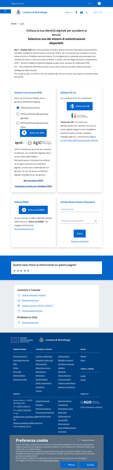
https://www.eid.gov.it (24, 228)
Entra (80, 233)
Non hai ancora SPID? (33, 180)
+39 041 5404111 (23, 406)
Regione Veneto (17, 3)
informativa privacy (51, 460)
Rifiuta (70, 464)
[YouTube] (80, 12)
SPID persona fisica (30, 107)
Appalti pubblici (42, 379)
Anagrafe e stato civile (44, 360)
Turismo (39, 390)
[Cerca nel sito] (100, 12)
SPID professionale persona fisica (34, 123)
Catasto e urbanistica (44, 356)
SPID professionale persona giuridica (34, 114)
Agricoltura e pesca (43, 368)
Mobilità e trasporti (65, 360)
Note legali (62, 412)
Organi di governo (20, 356)
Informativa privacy (65, 408)
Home (13, 23)
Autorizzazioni (41, 364)
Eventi (83, 379)
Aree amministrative (21, 360)
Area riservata (63, 424)
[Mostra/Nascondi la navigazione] (5, 10)
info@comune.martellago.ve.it (25, 416)
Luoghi (83, 375)
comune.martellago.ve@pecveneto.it (27, 423)
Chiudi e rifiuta (87, 440)
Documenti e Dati (20, 379)
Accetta (89, 464)
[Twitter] (85, 12)
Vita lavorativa (63, 356)
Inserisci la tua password (72, 220)
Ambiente (62, 371)
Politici (15, 368)
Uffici (15, 364)
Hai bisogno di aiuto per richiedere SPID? (33, 186)
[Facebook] (75, 12)
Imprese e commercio (66, 387)
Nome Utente (68, 209)
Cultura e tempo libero (67, 383)
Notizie (83, 356)
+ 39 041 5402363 (23, 410)
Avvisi (83, 360)
